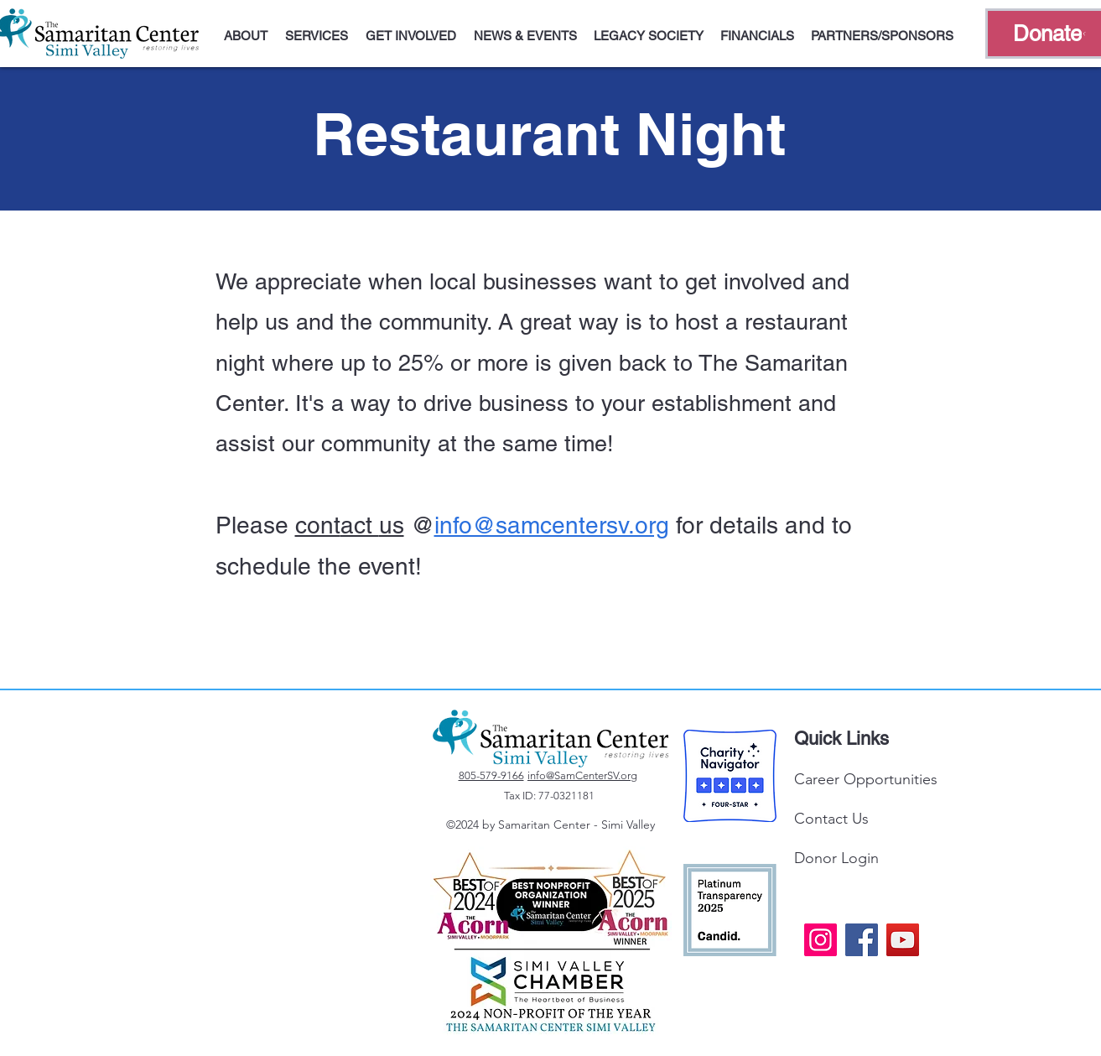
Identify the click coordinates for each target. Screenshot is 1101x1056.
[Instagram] (820, 939)
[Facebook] (861, 939)
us (391, 525)
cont (317, 525)
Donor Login (836, 858)
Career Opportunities (865, 779)
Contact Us (831, 818)
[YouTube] (902, 939)
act (359, 525)
